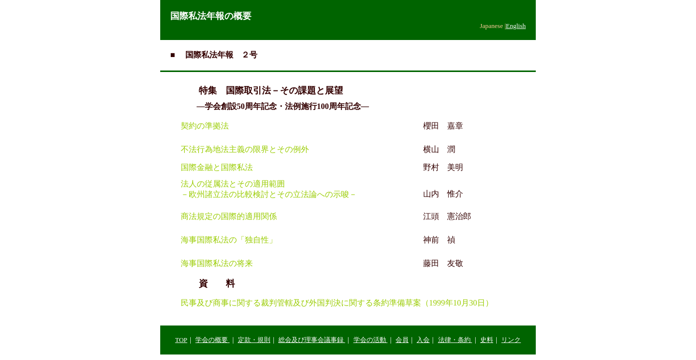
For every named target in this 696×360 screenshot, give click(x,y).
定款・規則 (254, 340)
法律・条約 (455, 340)
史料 (486, 340)
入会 (423, 340)
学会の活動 (371, 340)
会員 (402, 340)
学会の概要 (212, 340)
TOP (181, 340)
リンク (511, 340)
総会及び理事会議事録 (311, 340)
